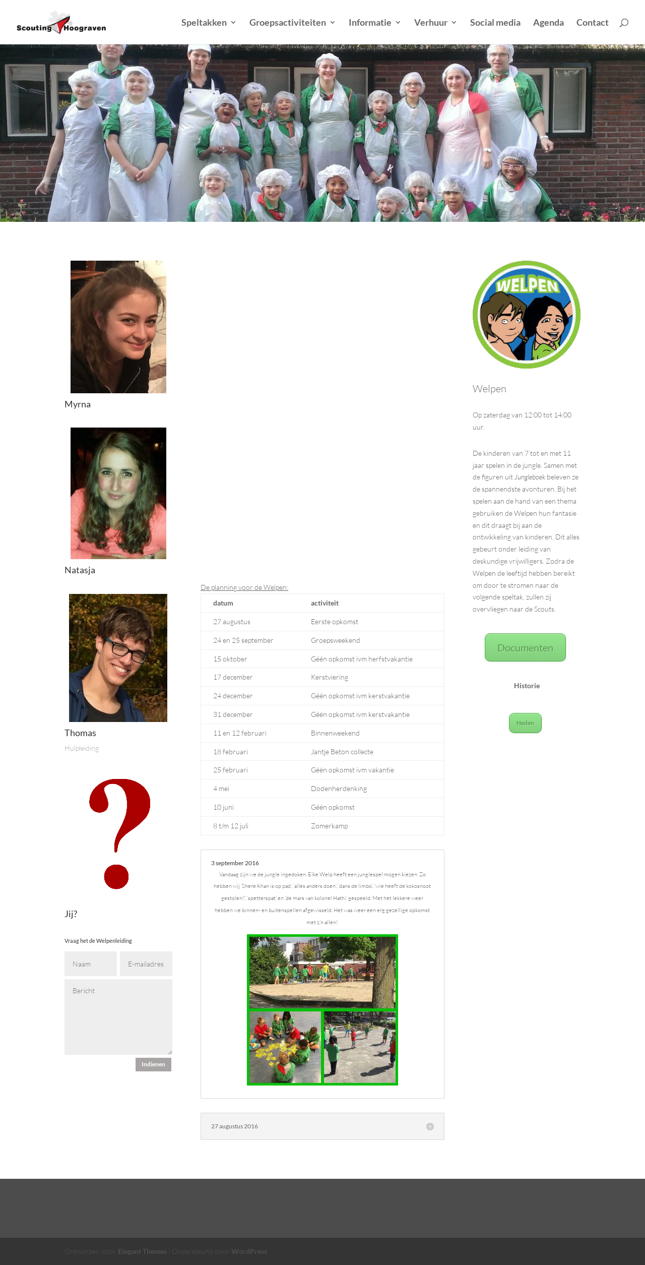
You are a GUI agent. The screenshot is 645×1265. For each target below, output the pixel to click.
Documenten (525, 647)
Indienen (153, 1064)
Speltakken (204, 23)
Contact (592, 23)
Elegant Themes (142, 1251)
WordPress (249, 1251)
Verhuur (430, 23)
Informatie (370, 23)
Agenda (548, 23)
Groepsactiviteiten (287, 23)
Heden (525, 723)
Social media (495, 23)
